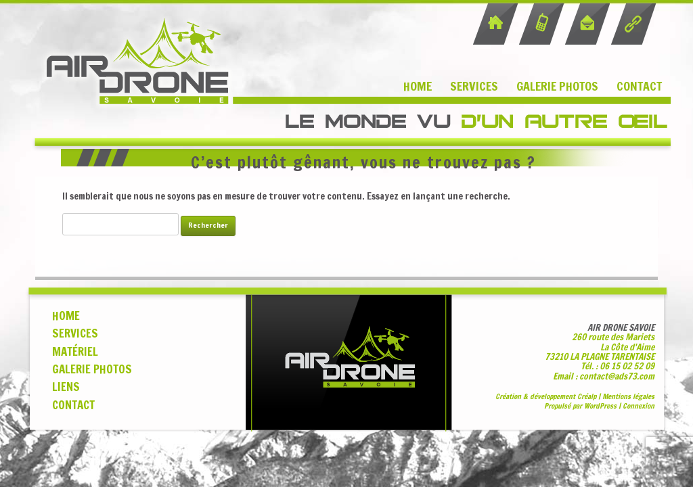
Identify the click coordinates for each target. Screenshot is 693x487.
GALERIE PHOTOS (92, 369)
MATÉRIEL (75, 351)
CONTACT (73, 405)
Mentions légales (628, 396)
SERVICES (75, 333)
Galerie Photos (557, 86)
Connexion (638, 405)
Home (417, 86)
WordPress (600, 405)
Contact (639, 86)
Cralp (586, 396)
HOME (66, 316)
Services (474, 86)
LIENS (66, 387)
